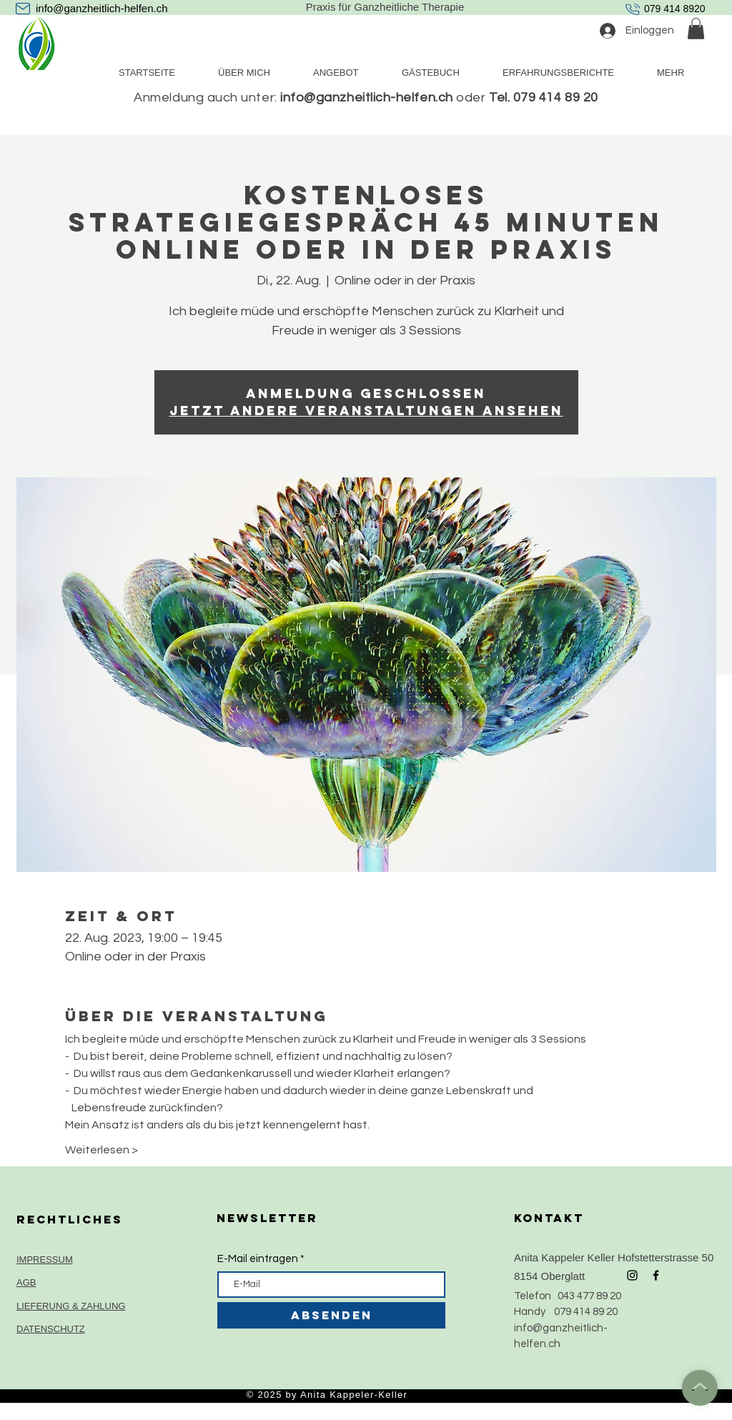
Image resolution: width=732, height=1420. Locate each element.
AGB (26, 1282)
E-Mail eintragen (257, 1258)
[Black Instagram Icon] (632, 1275)
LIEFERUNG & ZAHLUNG (70, 1306)
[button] (696, 28)
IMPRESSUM (44, 1259)
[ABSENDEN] (331, 1315)
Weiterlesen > (101, 1150)
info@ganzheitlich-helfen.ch (102, 8)
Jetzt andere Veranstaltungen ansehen (366, 410)
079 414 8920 (675, 8)
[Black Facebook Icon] (656, 1275)
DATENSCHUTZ (50, 1329)
